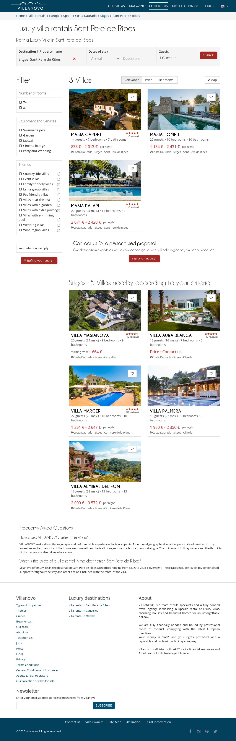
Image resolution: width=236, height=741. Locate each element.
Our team (22, 627)
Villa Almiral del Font (97, 486)
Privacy (21, 659)
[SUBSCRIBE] (54, 705)
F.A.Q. (19, 654)
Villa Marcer (86, 410)
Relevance (131, 80)
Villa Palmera (165, 410)
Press (19, 648)
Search (208, 55)
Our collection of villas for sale (35, 681)
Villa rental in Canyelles (83, 611)
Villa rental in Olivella (82, 616)
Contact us (158, 6)
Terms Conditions (27, 665)
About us (22, 632)
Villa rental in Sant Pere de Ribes (89, 605)
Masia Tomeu (164, 134)
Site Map (115, 722)
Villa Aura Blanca (171, 335)
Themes (21, 611)
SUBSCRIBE (104, 705)
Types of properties (28, 605)
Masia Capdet (86, 134)
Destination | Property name (40, 51)
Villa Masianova (90, 335)
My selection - (185, 6)
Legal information (158, 722)
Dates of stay (98, 51)
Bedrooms (166, 80)
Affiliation (133, 722)
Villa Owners (94, 722)
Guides (20, 616)
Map (212, 80)
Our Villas (116, 6)
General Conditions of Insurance (37, 670)
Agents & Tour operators (32, 676)
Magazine (137, 6)
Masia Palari (85, 205)
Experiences (24, 621)
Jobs (19, 643)
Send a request (144, 259)
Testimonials (24, 638)
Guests (164, 51)
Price (149, 80)
